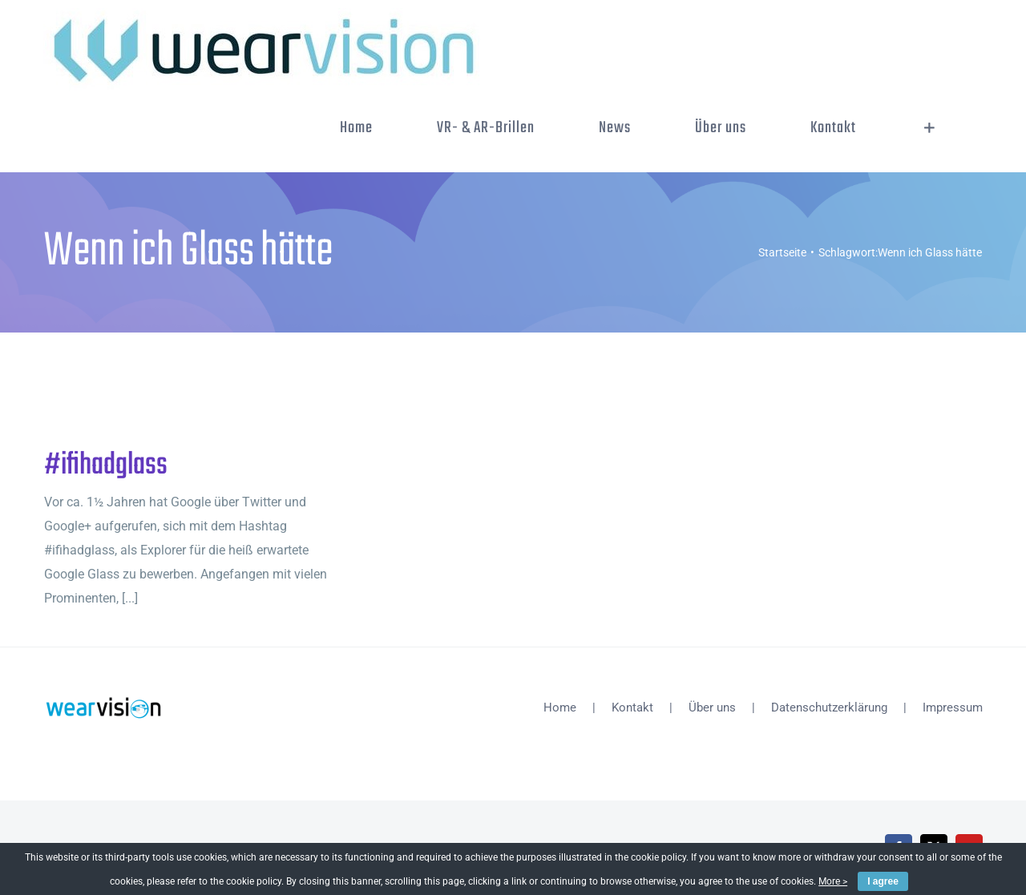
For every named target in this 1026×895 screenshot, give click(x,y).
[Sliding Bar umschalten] (929, 128)
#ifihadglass (106, 465)
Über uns (712, 707)
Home (559, 707)
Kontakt (632, 707)
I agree (883, 881)
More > (832, 881)
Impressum (953, 707)
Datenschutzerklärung (829, 707)
